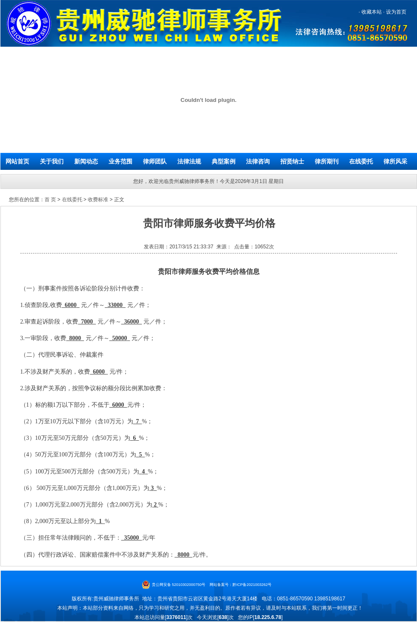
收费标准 (98, 200)
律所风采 (395, 161)
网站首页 (17, 161)
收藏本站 (370, 12)
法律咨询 (258, 161)
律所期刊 (327, 161)
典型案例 (223, 161)
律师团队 (155, 161)
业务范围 (120, 161)
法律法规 (189, 161)
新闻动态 (86, 161)
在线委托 (361, 161)
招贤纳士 (292, 161)
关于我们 (52, 161)
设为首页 (395, 12)
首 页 (50, 200)
